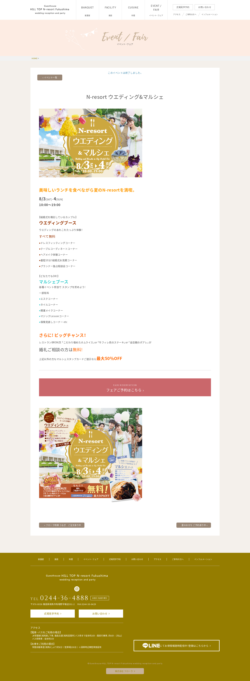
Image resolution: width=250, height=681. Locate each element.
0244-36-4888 (64, 598)
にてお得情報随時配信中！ (175, 645)
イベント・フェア (91, 559)
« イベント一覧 (49, 77)
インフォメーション (210, 14)
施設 (56, 559)
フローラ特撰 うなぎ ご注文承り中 (62, 525)
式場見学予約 (182, 7)
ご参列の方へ (191, 14)
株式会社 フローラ (124, 671)
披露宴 (41, 559)
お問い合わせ (204, 7)
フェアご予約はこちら (124, 388)
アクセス (176, 14)
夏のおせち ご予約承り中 (195, 525)
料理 (71, 559)
